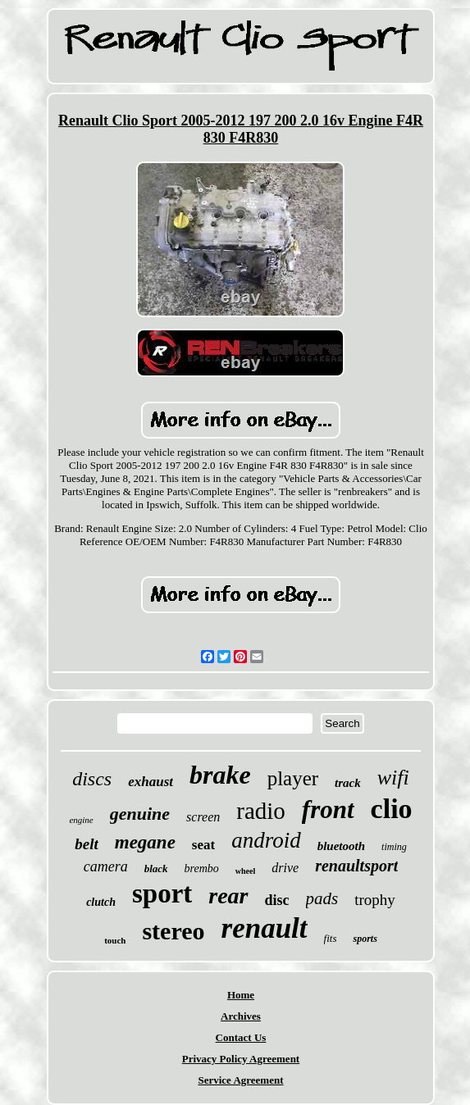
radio (260, 811)
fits (330, 938)
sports (364, 938)
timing (394, 847)
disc (277, 900)
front (328, 809)
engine (81, 820)
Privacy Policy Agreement (240, 1059)
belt (86, 844)
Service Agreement (240, 1080)
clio (392, 809)
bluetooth (341, 846)
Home (240, 995)
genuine (140, 813)
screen (203, 817)
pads (322, 898)
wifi (393, 777)
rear (228, 895)
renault (264, 928)
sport (162, 893)
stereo (173, 930)
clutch (101, 902)
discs (92, 778)
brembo (202, 868)
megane (145, 842)
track (348, 782)
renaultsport (356, 866)
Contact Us (241, 1037)
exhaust (150, 781)
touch (114, 940)
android (266, 840)
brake (220, 774)
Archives (241, 1016)
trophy (374, 899)
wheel (245, 870)
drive (285, 868)
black (156, 868)
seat (203, 845)
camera (106, 866)
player (292, 778)
